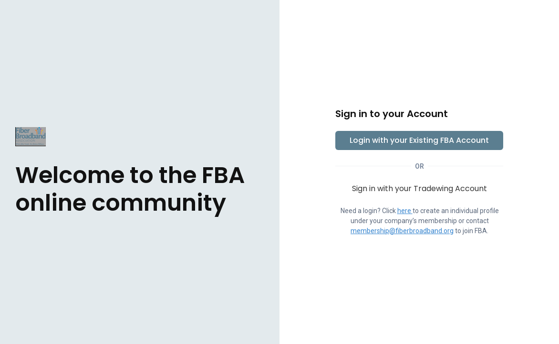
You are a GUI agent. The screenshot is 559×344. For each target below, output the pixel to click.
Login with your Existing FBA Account (419, 140)
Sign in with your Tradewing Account (419, 188)
